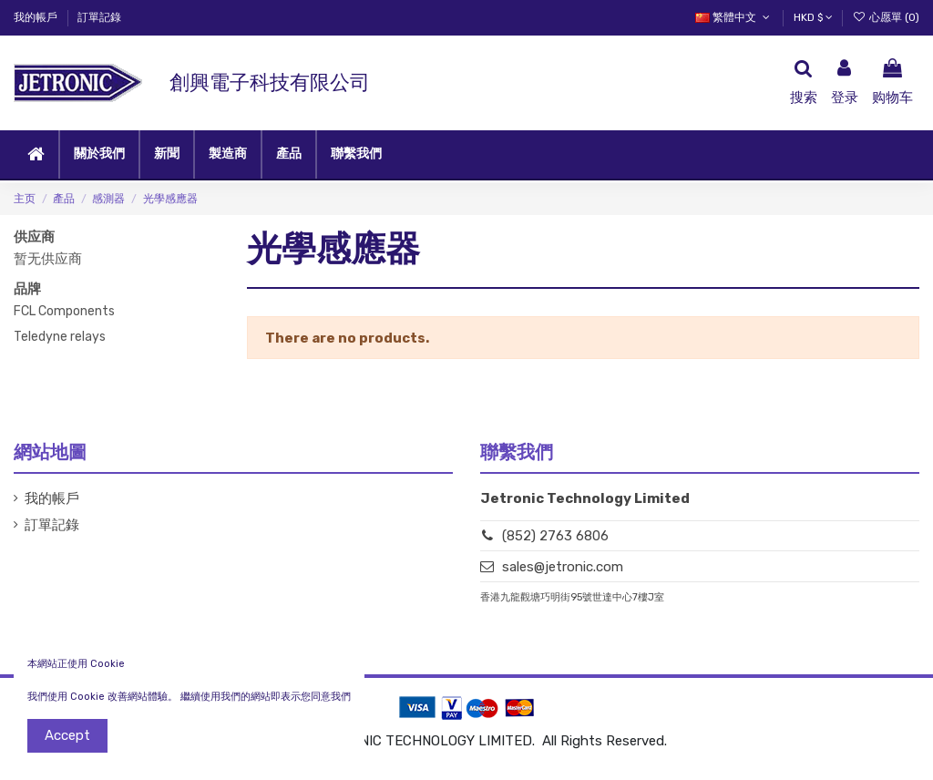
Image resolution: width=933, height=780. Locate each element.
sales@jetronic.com (562, 567)
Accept (67, 735)
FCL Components (64, 311)
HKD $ (813, 17)
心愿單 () (886, 17)
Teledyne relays (60, 336)
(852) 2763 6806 (555, 536)
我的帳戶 (37, 17)
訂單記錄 (99, 17)
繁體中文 (734, 17)
